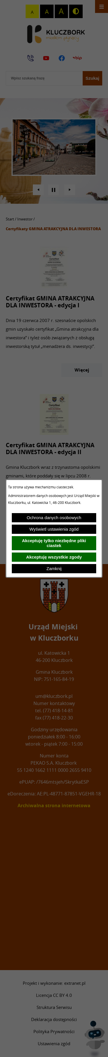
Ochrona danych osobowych (54, 517)
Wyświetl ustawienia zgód (54, 529)
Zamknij (54, 568)
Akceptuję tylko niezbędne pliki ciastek (54, 543)
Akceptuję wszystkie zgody (54, 557)
